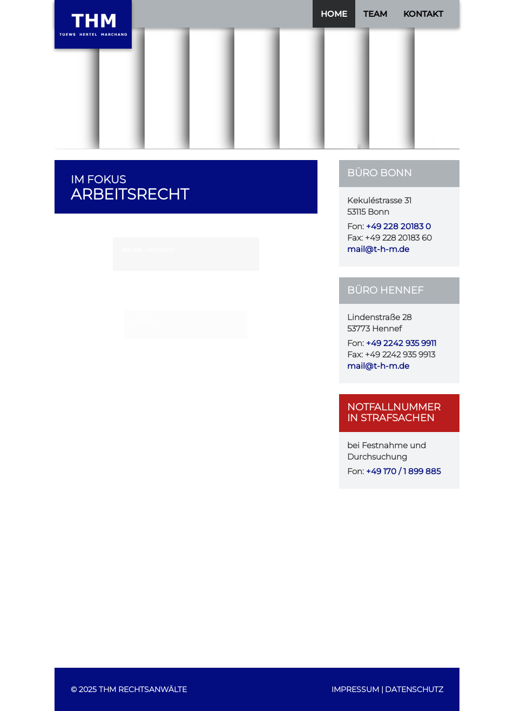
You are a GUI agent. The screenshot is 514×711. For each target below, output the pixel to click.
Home (334, 14)
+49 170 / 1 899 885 (403, 471)
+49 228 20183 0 (398, 226)
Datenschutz (414, 689)
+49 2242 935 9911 (401, 343)
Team (375, 14)
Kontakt (423, 14)
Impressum (355, 689)
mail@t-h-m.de (378, 249)
